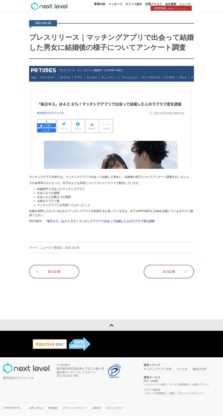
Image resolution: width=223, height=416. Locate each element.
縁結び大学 (200, 369)
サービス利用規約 (179, 384)
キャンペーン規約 (156, 384)
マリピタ (182, 369)
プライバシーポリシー (190, 393)
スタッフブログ (114, 408)
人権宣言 (96, 408)
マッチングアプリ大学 (43, 176)
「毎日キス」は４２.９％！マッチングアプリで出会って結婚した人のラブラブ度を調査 (99, 221)
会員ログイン (199, 384)
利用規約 (53, 408)
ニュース (185, 4)
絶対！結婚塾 (151, 381)
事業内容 (99, 4)
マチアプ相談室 (152, 390)
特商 (171, 393)
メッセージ (115, 4)
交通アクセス (153, 4)
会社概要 (170, 4)
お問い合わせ (36, 408)
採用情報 (172, 8)
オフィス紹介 (133, 4)
